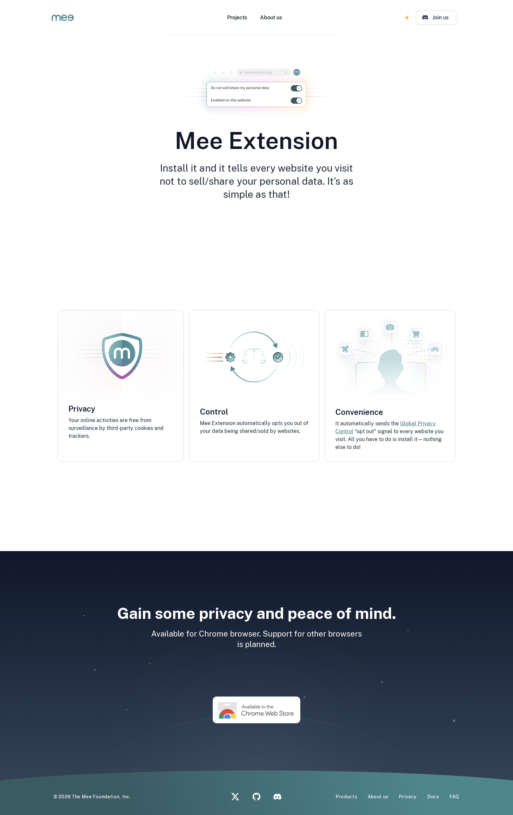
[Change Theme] (409, 18)
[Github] (257, 796)
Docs (433, 796)
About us (273, 17)
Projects (239, 17)
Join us (442, 17)
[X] (235, 796)
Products (346, 796)
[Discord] (438, 17)
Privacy (408, 796)
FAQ (454, 796)
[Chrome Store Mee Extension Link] (256, 709)
